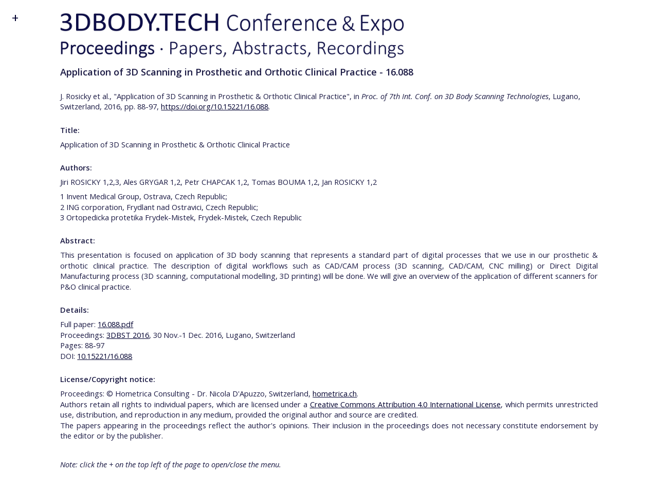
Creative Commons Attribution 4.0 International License (405, 404)
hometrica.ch (335, 393)
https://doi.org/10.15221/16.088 (214, 106)
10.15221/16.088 (104, 356)
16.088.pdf (115, 324)
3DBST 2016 (127, 335)
